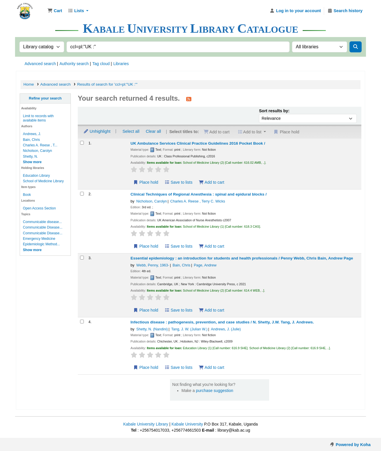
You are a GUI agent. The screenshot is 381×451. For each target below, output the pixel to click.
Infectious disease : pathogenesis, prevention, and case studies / (222, 322)
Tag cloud (101, 63)
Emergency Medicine (39, 239)
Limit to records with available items (38, 118)
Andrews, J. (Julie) (226, 329)
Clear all (153, 131)
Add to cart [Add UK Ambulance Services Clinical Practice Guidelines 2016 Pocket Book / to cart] (211, 182)
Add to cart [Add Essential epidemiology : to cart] (211, 310)
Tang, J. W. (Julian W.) (189, 329)
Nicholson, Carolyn (37, 151)
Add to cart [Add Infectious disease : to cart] (211, 367)
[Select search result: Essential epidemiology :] (82, 257)
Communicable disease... (42, 222)
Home (28, 84)
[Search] (355, 46)
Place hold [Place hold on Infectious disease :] (145, 367)
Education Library (36, 176)
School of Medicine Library (43, 181)
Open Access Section (39, 208)
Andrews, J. (32, 134)
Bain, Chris (31, 140)
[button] (54, 10)
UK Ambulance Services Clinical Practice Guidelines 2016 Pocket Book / (198, 143)
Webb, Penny (152, 265)
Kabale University (187, 424)
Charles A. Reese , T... (40, 145)
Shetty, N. (30, 156)
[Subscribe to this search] (189, 98)
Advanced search (40, 63)
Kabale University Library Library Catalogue (30, 8)
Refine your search (45, 98)
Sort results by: (274, 110)
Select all (131, 131)
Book (27, 195)
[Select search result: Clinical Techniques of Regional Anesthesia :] (82, 194)
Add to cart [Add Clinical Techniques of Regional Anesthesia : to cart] (211, 246)
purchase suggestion (214, 390)
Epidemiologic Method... (41, 244)
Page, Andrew (205, 265)
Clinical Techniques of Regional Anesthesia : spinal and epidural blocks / (199, 194)
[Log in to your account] (295, 10)
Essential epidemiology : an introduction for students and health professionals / (242, 258)
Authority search (74, 63)
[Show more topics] (32, 250)
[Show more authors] (32, 162)
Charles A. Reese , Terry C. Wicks (197, 201)
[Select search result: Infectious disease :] (82, 321)
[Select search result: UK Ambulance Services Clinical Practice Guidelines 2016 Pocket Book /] (82, 143)
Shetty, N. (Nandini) (152, 329)
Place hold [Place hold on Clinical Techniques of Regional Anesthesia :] (145, 246)
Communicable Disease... (42, 227)
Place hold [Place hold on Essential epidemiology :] (145, 310)
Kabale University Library (145, 424)
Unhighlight (96, 131)
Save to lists (178, 182)
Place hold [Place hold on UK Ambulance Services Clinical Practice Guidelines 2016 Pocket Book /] (145, 182)
